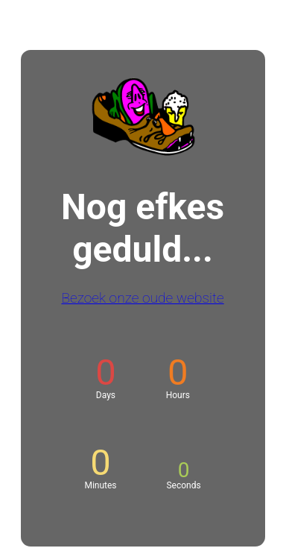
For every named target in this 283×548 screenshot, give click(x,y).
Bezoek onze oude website (142, 297)
